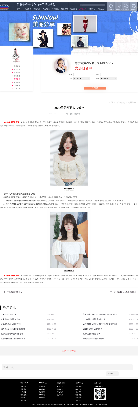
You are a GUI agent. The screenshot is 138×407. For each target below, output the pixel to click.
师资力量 (55, 9)
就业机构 (23, 400)
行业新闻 (17, 85)
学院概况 (37, 9)
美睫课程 (42, 397)
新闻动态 (82, 9)
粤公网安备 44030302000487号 (90, 404)
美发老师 (60, 392)
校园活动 (17, 69)
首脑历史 (23, 386)
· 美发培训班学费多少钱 (91, 334)
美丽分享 (17, 79)
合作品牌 (23, 392)
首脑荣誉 (23, 389)
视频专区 (92, 9)
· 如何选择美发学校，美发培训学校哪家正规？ (99, 324)
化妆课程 (42, 386)
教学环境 (64, 9)
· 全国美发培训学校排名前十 (93, 339)
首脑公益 (17, 76)
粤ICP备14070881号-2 (72, 404)
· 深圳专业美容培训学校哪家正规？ (13, 329)
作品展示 (46, 9)
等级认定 (101, 9)
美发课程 (42, 392)
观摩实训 (17, 82)
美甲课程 (42, 395)
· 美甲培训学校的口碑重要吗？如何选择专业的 (99, 314)
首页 (18, 9)
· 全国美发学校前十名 (8, 314)
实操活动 (17, 72)
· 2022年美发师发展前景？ (92, 329)
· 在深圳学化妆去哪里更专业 (11, 324)
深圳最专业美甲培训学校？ (127, 292)
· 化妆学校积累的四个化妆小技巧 (12, 339)
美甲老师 (60, 395)
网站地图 (104, 404)
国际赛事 (17, 66)
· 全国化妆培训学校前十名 (10, 319)
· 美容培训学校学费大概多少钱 (11, 334)
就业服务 (73, 9)
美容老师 (60, 389)
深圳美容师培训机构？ (15, 292)
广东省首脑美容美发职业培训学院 (46, 404)
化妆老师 (60, 386)
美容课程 (42, 389)
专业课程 (27, 9)
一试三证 (17, 89)
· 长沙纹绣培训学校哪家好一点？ (94, 319)
